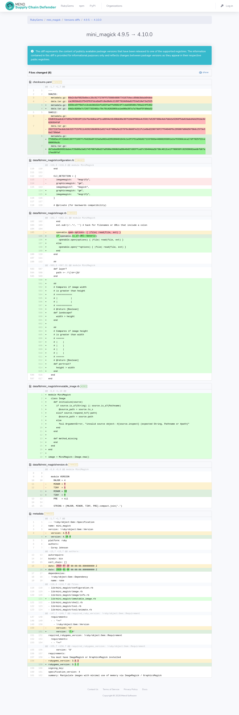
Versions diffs (72, 20)
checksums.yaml (42, 82)
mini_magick (54, 20)
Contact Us (93, 702)
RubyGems (36, 20)
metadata (38, 522)
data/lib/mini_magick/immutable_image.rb (56, 392)
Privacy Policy (131, 702)
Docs (144, 702)
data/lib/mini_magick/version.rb (50, 472)
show (206, 72)
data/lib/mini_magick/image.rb (49, 214)
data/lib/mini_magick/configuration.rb (53, 161)
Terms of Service (111, 702)
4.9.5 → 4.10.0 (93, 20)
